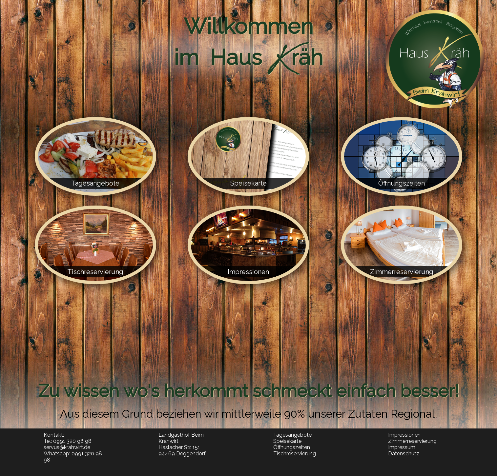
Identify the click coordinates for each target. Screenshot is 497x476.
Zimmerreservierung (412, 441)
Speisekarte (287, 441)
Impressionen (404, 435)
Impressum (401, 447)
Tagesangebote (292, 435)
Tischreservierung (294, 453)
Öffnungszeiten (291, 447)
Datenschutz (403, 453)
